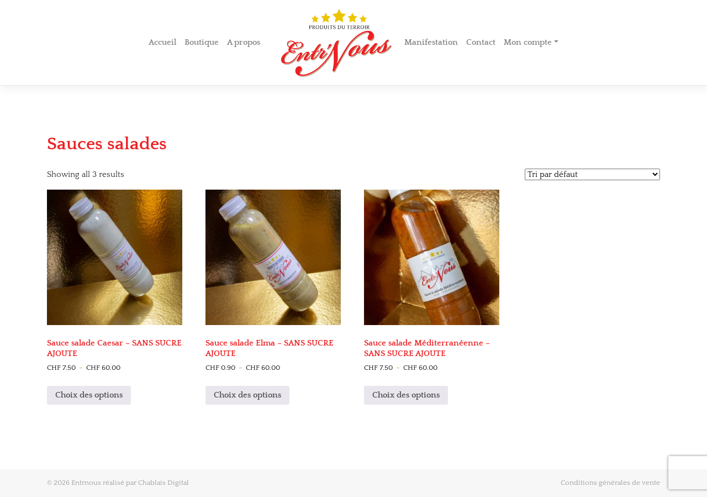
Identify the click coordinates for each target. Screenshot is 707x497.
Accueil (162, 42)
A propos (243, 42)
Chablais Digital (163, 482)
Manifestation (431, 42)
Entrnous (86, 482)
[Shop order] (592, 174)
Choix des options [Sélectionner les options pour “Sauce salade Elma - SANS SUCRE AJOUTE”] (247, 395)
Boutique (201, 42)
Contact (480, 42)
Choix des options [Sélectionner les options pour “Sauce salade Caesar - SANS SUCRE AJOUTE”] (89, 395)
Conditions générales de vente (610, 482)
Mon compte (528, 42)
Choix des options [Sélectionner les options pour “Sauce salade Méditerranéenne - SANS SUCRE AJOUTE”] (406, 395)
